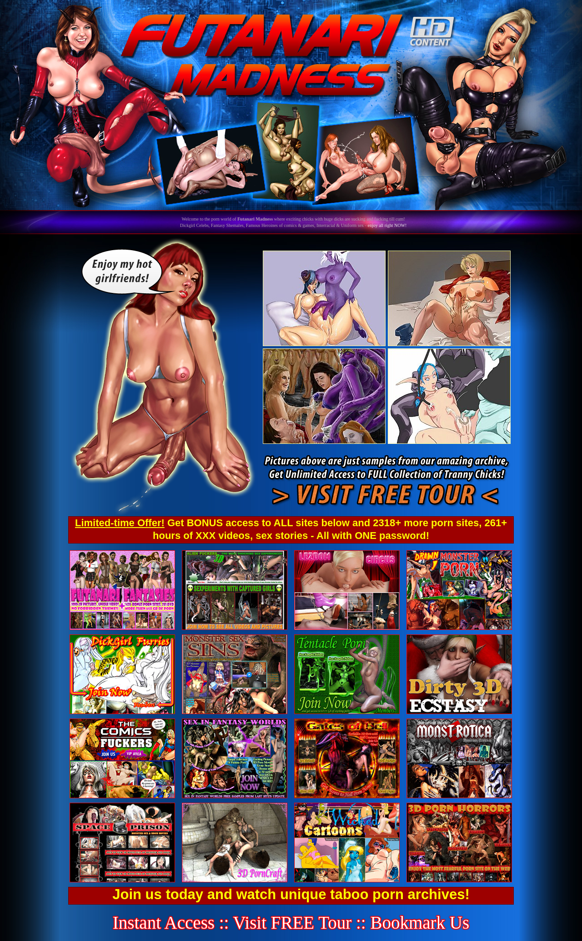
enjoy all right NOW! (386, 225)
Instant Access (164, 922)
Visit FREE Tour (292, 922)
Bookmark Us (419, 922)
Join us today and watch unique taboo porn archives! (290, 894)
